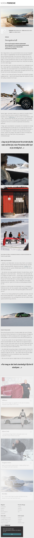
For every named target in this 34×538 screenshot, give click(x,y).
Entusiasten (3, 507)
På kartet (20, 510)
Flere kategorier (4, 512)
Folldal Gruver (12, 117)
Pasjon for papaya (4, 523)
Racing (2, 510)
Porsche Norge (21, 523)
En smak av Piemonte (5, 521)
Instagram (20, 519)
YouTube (19, 521)
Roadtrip (2, 508)
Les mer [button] (4, 531)
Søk (18, 512)
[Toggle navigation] (31, 3)
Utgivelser (3, 513)
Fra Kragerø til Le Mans (6, 518)
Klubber (19, 507)
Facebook (20, 518)
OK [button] (12, 534)
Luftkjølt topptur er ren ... (6, 519)
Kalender (20, 508)
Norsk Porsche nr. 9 (17, 30)
